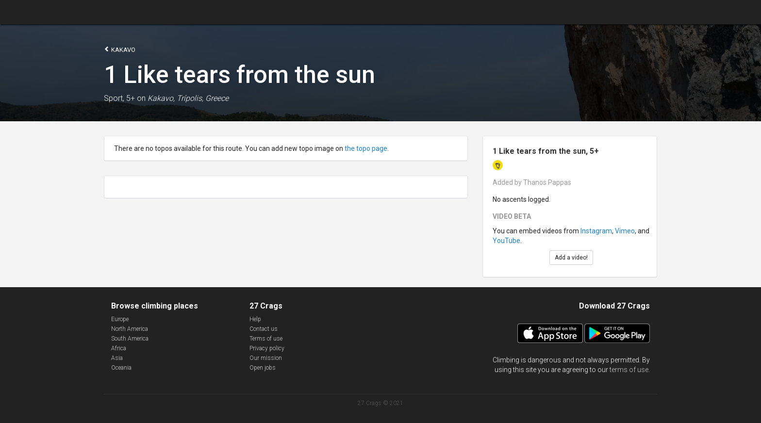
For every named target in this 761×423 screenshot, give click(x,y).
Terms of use (265, 338)
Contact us (263, 328)
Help (255, 319)
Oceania (121, 367)
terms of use (629, 370)
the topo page (366, 148)
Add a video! (571, 257)
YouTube (506, 240)
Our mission (265, 358)
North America (129, 328)
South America (130, 338)
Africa (118, 348)
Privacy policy (266, 348)
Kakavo (119, 49)
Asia (117, 358)
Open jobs (262, 367)
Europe (120, 319)
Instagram (596, 231)
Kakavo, (161, 98)
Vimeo (625, 231)
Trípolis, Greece (203, 98)
